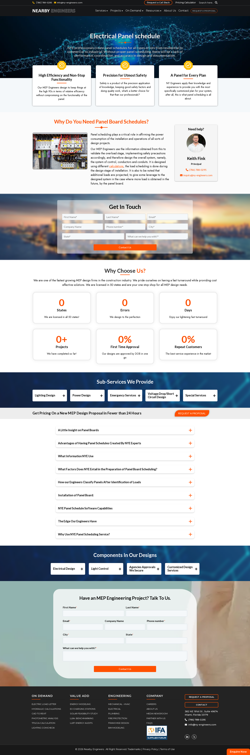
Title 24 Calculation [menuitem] (43, 723)
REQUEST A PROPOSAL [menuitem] (204, 11)
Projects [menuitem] (115, 10)
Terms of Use (167, 749)
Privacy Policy (150, 749)
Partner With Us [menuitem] (156, 718)
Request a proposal (192, 413)
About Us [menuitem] (170, 10)
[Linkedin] (187, 736)
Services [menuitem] (100, 10)
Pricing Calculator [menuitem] (185, 2)
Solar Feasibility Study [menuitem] (84, 713)
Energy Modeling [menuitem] (80, 704)
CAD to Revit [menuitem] (39, 713)
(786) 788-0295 (42, 2)
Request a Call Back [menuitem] (158, 2)
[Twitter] (194, 736)
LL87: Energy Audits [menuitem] (81, 723)
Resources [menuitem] (152, 10)
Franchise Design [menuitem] (118, 723)
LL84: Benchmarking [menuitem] (81, 718)
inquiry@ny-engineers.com (196, 175)
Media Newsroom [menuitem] (157, 713)
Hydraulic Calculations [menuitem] (46, 709)
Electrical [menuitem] (114, 709)
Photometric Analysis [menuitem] (45, 718)
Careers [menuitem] (151, 704)
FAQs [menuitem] (150, 723)
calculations (116, 166)
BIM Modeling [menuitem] (116, 727)
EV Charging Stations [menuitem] (83, 709)
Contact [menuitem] (183, 10)
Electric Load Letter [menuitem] (44, 704)
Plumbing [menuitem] (114, 713)
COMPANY (155, 696)
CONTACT (201, 704)
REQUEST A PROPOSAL (201, 697)
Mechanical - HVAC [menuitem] (119, 704)
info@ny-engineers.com (69, 2)
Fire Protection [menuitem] (117, 718)
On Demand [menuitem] (133, 10)
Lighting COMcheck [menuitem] (43, 727)
